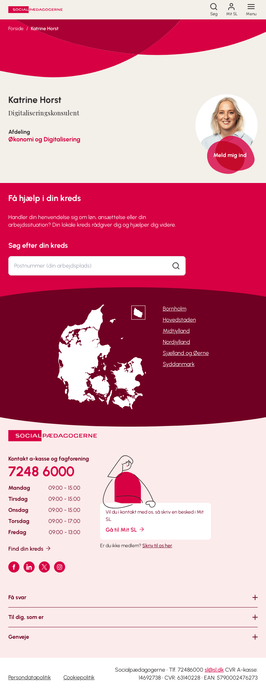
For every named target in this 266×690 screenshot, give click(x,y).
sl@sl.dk (214, 669)
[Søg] (213, 9)
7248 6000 (41, 471)
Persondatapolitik (29, 677)
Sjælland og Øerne (186, 353)
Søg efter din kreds (38, 245)
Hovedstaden (179, 319)
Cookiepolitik (79, 677)
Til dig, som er (26, 617)
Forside (16, 29)
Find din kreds (30, 548)
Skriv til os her (157, 546)
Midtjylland (176, 330)
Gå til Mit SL (125, 529)
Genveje (18, 637)
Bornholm (174, 308)
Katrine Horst (45, 29)
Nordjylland (176, 342)
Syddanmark (179, 364)
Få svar (17, 597)
